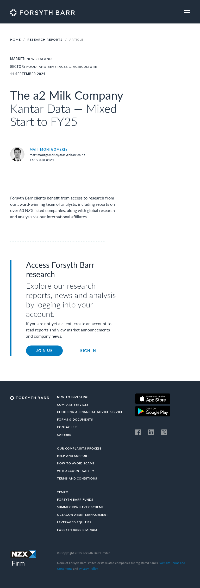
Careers (64, 434)
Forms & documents (75, 419)
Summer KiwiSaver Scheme (80, 507)
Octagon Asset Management (82, 514)
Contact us (67, 427)
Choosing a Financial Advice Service (90, 412)
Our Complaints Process (79, 448)
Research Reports (45, 39)
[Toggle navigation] (187, 11)
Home (15, 39)
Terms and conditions (77, 478)
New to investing (73, 397)
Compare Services (73, 404)
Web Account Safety (75, 470)
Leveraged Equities (74, 522)
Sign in (88, 350)
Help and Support (73, 455)
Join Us (44, 350)
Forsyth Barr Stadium (77, 529)
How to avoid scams (76, 463)
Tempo (62, 492)
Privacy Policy (88, 569)
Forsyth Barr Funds (75, 499)
